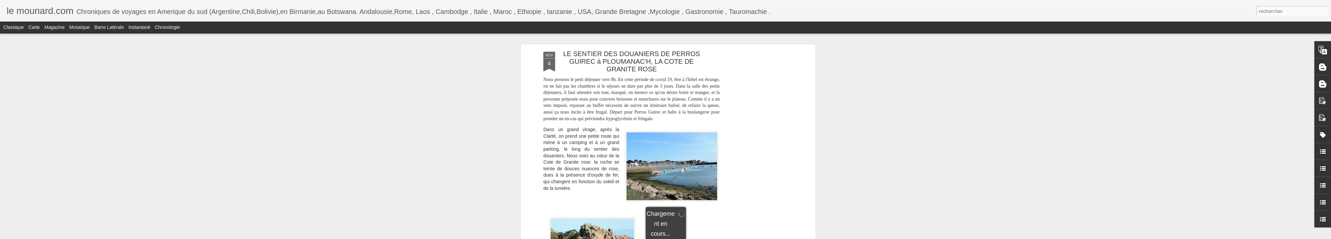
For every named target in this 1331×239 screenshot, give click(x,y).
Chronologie (167, 27)
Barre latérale (109, 27)
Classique (13, 27)
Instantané (139, 27)
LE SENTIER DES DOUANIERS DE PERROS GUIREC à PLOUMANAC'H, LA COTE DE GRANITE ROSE (631, 61)
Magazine (55, 27)
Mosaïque (79, 27)
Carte (34, 27)
